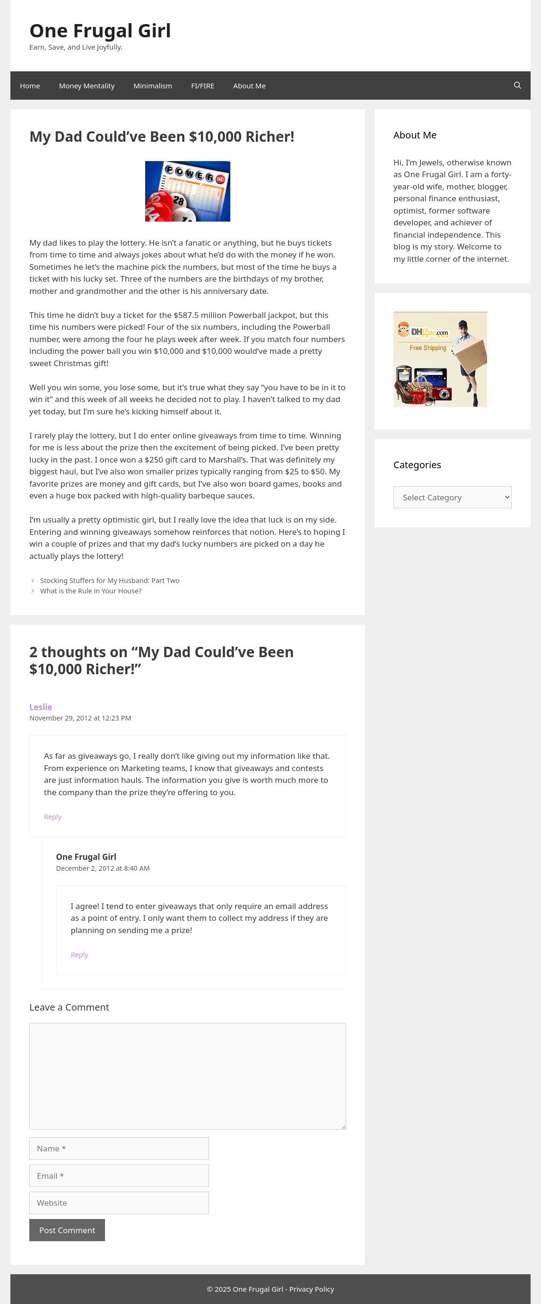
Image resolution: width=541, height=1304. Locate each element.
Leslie (40, 707)
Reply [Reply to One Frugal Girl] (79, 954)
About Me (249, 85)
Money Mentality (87, 85)
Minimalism (152, 85)
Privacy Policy (311, 1289)
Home (30, 85)
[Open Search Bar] (518, 85)
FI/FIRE (202, 85)
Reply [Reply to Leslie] (52, 816)
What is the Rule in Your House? (90, 590)
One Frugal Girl (100, 30)
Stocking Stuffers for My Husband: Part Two (110, 580)
